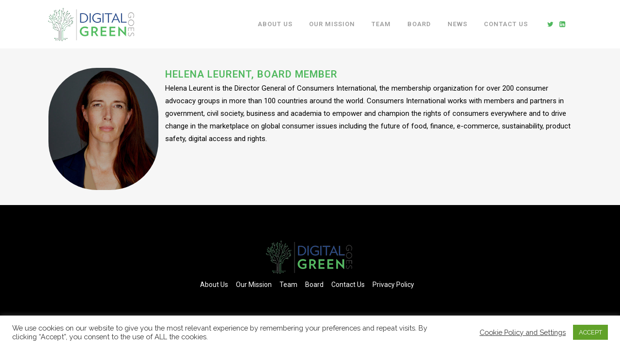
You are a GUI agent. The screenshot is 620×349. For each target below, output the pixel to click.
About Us (214, 284)
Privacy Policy (393, 284)
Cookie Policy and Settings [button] (523, 332)
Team (288, 284)
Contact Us (348, 284)
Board (314, 284)
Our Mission (254, 284)
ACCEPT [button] (590, 332)
